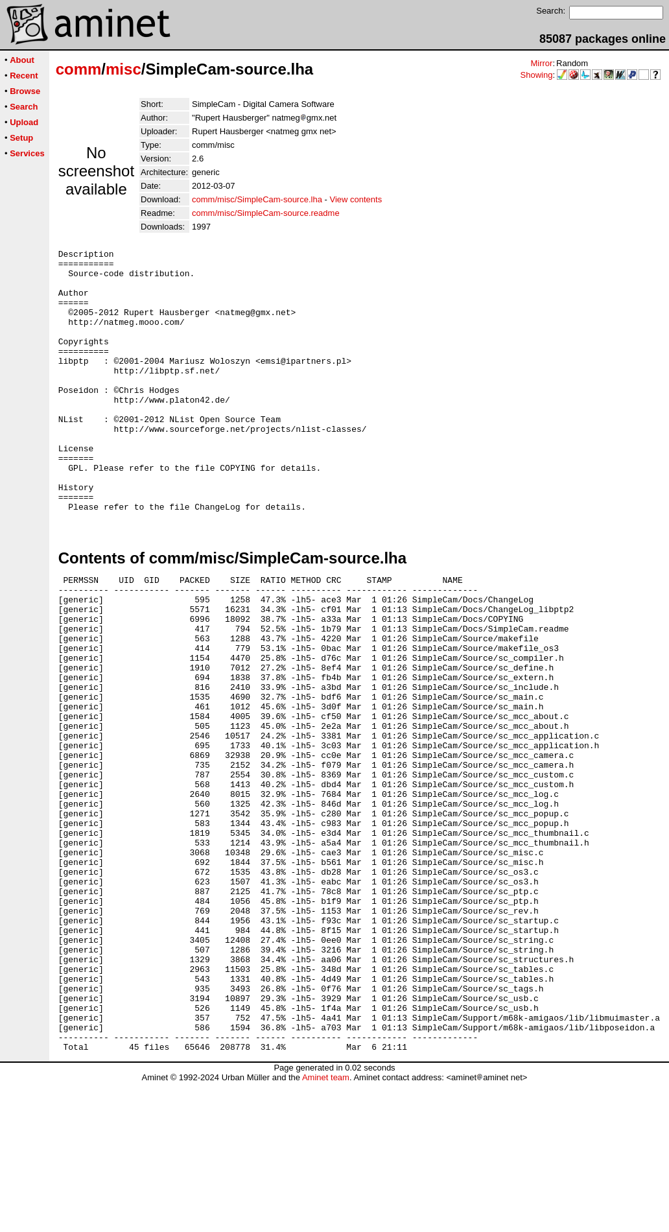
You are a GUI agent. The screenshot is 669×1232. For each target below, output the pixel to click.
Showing (537, 75)
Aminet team (325, 1227)
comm (79, 69)
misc (123, 69)
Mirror (541, 63)
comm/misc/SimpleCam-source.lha (257, 199)
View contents (355, 199)
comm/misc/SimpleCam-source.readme (266, 213)
